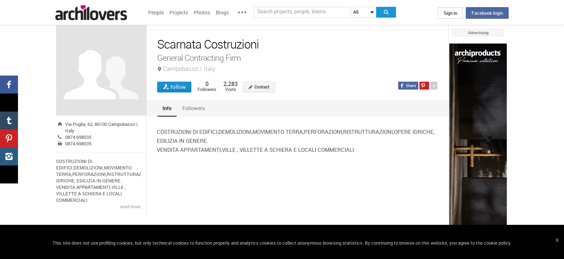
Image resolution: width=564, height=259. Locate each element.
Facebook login (487, 13)
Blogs (222, 12)
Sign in (450, 13)
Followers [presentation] (193, 108)
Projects (178, 12)
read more (130, 206)
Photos (202, 12)
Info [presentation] (167, 108)
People (156, 12)
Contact (261, 87)
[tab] (167, 108)
